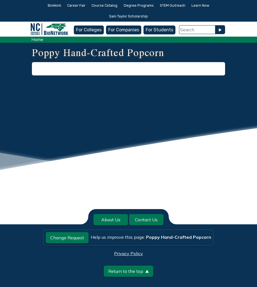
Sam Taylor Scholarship (128, 16)
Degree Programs (139, 5)
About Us (110, 219)
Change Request (67, 237)
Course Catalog (104, 5)
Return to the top (128, 271)
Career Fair (76, 5)
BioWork (54, 5)
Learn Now (200, 5)
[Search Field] (197, 29)
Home (37, 39)
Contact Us (146, 219)
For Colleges (89, 29)
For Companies (123, 29)
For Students (159, 29)
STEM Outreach (172, 5)
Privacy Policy (128, 253)
